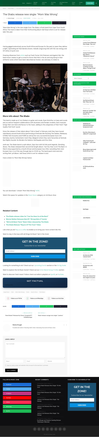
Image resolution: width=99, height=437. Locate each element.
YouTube (61, 274)
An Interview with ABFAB (88, 266)
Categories (28, 3)
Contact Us (81, 3)
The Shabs (42, 292)
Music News (27, 18)
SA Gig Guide (61, 265)
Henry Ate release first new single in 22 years (89, 276)
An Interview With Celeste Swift (88, 256)
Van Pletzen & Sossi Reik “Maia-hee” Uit (88, 101)
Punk (27, 292)
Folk (12, 292)
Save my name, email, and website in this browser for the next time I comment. (27, 365)
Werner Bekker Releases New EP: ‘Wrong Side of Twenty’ (26, 219)
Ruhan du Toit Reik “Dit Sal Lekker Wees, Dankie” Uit (89, 112)
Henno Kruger (11, 18)
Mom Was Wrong (20, 292)
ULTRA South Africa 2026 (88, 167)
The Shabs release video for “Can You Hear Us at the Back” (27, 216)
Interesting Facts (40, 327)
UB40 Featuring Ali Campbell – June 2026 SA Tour (89, 142)
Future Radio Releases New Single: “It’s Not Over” (49, 386)
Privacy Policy (73, 3)
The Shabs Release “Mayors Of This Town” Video (23, 225)
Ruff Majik (85, 209)
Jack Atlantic (86, 217)
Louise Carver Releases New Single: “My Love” (89, 43)
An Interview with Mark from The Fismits (89, 90)
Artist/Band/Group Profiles (64, 3)
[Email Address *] (35, 251)
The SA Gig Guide (53, 3)
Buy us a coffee (21, 230)
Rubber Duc (86, 200)
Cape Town (6, 292)
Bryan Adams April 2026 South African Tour (89, 150)
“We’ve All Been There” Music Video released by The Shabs (27, 222)
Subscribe (90, 3)
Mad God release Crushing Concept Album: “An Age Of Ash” (89, 66)
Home (23, 3)
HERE (37, 191)
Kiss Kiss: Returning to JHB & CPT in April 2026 (89, 133)
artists (22, 55)
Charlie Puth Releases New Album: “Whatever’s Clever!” (89, 54)
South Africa (34, 292)
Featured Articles (35, 3)
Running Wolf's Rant (30, 327)
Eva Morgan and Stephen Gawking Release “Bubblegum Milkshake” (49, 421)
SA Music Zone (51, 327)
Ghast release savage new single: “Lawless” (50, 315)
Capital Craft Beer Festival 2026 (88, 158)
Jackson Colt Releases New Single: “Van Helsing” (48, 400)
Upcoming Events (44, 3)
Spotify (53, 274)
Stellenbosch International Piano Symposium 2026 (88, 125)
